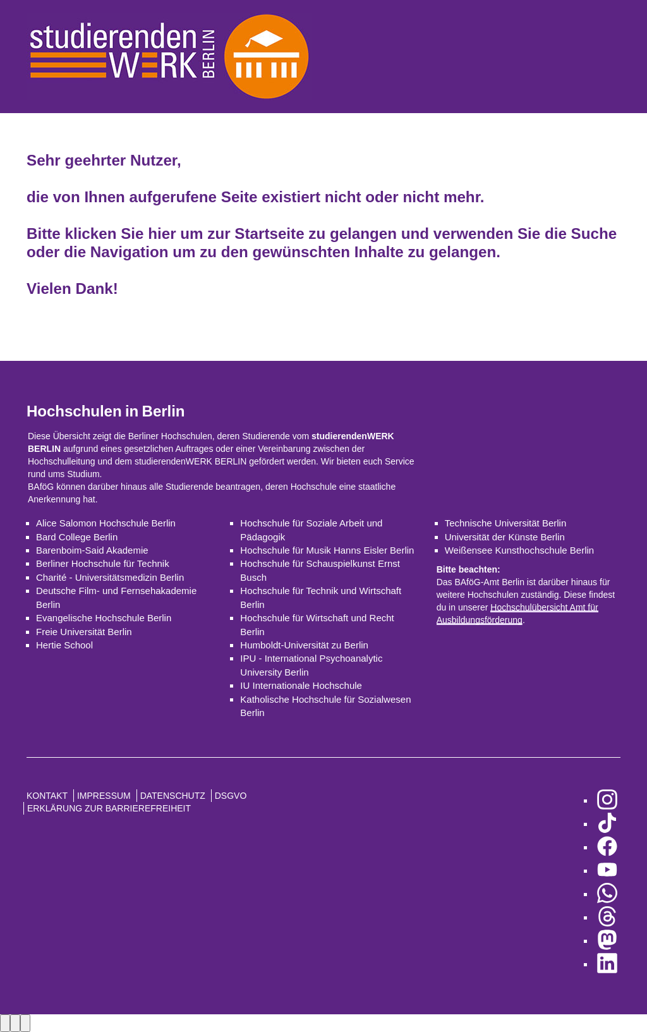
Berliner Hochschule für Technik (102, 563)
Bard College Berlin (77, 536)
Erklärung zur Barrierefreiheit (109, 808)
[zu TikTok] (607, 823)
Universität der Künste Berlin (505, 536)
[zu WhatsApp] (607, 894)
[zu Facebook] (607, 847)
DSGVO (231, 796)
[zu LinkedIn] (607, 964)
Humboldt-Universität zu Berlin (304, 645)
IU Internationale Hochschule (301, 685)
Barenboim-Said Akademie (92, 550)
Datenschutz (172, 796)
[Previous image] (5, 1022)
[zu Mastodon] (607, 940)
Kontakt (47, 796)
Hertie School (64, 645)
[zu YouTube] (607, 870)
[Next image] (15, 1022)
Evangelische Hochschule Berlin (103, 617)
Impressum (104, 796)
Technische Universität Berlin (506, 523)
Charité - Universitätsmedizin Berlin (110, 577)
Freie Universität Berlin (84, 631)
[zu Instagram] (607, 800)
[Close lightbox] (25, 1022)
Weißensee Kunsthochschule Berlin (520, 550)
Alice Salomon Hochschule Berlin (106, 523)
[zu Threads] (607, 917)
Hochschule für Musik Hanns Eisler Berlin (327, 550)
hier (162, 233)
